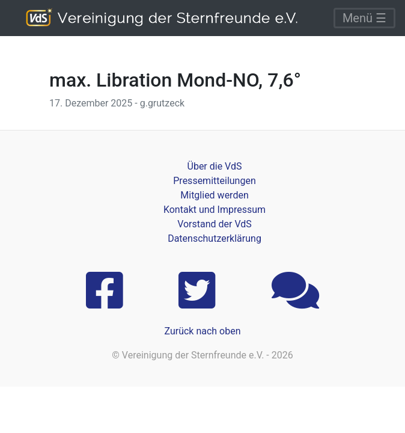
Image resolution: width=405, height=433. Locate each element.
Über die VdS (214, 166)
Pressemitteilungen (214, 180)
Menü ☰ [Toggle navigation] (364, 18)
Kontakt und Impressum (214, 209)
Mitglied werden (214, 195)
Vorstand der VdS (214, 224)
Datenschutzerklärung (214, 238)
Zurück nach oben (202, 331)
